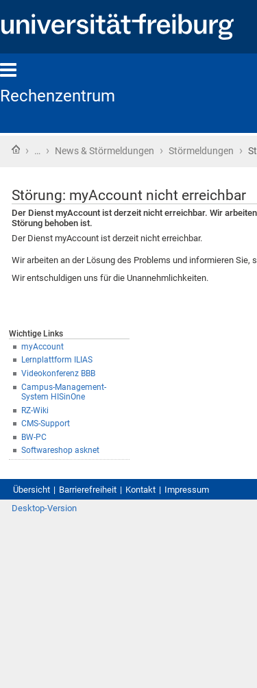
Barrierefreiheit (88, 489)
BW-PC (34, 437)
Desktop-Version (44, 508)
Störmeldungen (201, 150)
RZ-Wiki (35, 410)
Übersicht (31, 489)
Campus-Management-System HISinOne (63, 392)
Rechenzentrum (57, 96)
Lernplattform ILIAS (57, 360)
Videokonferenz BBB (58, 373)
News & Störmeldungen (104, 150)
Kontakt (140, 489)
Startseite (16, 149)
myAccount (42, 347)
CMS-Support (45, 423)
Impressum (186, 489)
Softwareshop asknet (60, 450)
